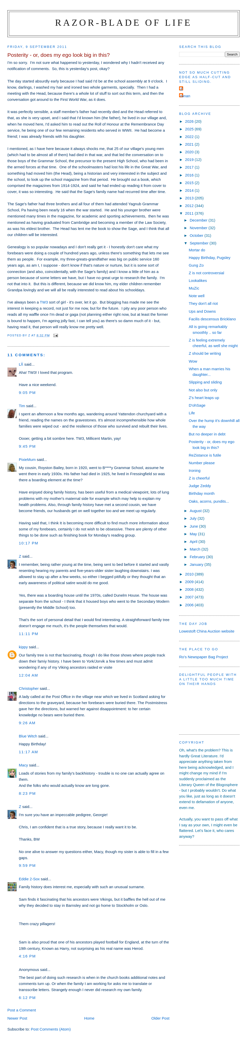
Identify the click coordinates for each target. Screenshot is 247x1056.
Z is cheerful (199, 478)
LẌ (21, 364)
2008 (190, 589)
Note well (197, 296)
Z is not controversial (206, 273)
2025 (190, 129)
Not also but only (203, 390)
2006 (190, 605)
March (195, 549)
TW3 (44, 302)
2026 (190, 121)
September (200, 243)
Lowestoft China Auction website (206, 631)
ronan (185, 96)
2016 (190, 175)
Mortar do (197, 250)
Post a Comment (21, 1010)
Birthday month (201, 493)
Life (192, 413)
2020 (190, 152)
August (196, 511)
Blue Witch (28, 736)
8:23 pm (27, 793)
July (194, 518)
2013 (190, 198)
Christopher (29, 688)
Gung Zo (196, 265)
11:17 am (28, 752)
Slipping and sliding (205, 382)
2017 (190, 167)
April (194, 541)
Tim (22, 406)
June (194, 526)
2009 (190, 582)
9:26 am (27, 723)
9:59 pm (27, 865)
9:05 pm (27, 392)
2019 (190, 159)
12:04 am (28, 675)
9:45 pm (27, 446)
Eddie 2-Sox (29, 879)
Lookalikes (198, 280)
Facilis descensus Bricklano (212, 319)
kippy (23, 647)
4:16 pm (27, 956)
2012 (190, 205)
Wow (193, 361)
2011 (190, 213)
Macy (23, 765)
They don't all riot (203, 303)
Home (89, 1018)
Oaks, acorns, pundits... (209, 501)
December (199, 220)
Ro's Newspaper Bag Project (203, 657)
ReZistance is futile (205, 455)
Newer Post (17, 1018)
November (199, 228)
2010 (190, 574)
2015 (190, 183)
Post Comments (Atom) (51, 1029)
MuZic (194, 288)
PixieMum (27, 459)
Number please (202, 463)
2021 (190, 144)
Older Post (160, 1018)
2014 (190, 190)
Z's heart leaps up (204, 397)
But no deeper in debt (207, 434)
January (197, 564)
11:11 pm (28, 634)
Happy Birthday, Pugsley (209, 257)
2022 (190, 136)
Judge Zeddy (200, 486)
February (198, 557)
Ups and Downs (202, 311)
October (197, 235)
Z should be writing (205, 353)
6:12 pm (27, 997)
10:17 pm (28, 543)
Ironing (194, 470)
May (194, 534)
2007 (190, 597)
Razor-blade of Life (123, 22)
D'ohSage (197, 405)
